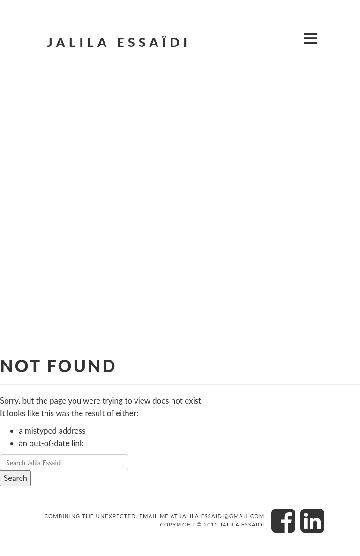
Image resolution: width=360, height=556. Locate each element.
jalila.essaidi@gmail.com (222, 516)
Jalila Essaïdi (119, 42)
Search (15, 478)
